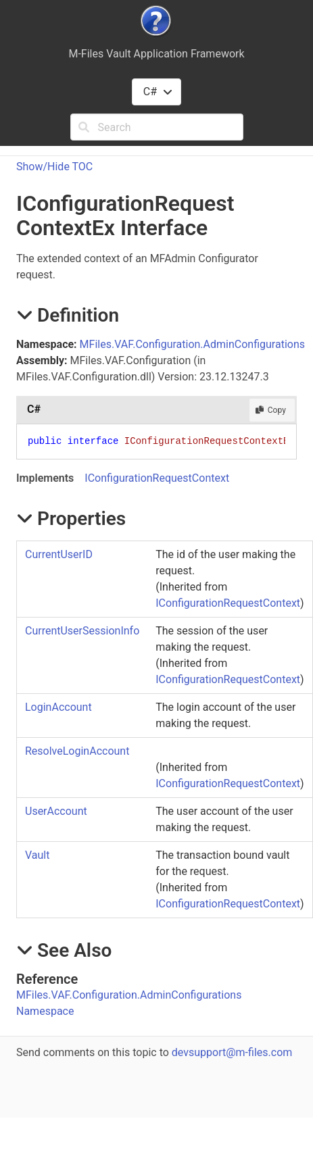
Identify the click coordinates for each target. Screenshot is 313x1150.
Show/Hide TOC (54, 166)
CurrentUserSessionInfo (82, 630)
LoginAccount (58, 707)
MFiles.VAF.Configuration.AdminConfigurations (192, 344)
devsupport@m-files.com (232, 1052)
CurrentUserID (59, 554)
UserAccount (56, 811)
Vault (37, 855)
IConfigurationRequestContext (157, 478)
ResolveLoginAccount (77, 751)
